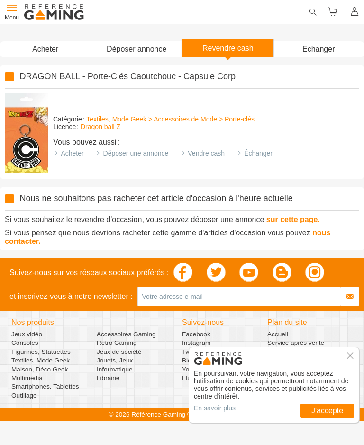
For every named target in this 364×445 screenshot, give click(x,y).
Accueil (277, 334)
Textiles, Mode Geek (40, 360)
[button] (136, 49)
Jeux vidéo (26, 334)
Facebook (196, 334)
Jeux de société (119, 351)
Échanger (258, 153)
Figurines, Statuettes (41, 351)
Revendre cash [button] (228, 48)
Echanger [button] (318, 49)
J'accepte (327, 411)
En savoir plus (215, 408)
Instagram (196, 342)
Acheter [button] (45, 49)
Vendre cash (206, 153)
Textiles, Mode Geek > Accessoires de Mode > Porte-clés (170, 119)
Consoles (24, 342)
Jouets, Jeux (115, 360)
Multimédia (27, 377)
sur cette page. (293, 219)
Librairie (108, 377)
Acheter (72, 153)
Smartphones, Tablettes (45, 386)
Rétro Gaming (117, 342)
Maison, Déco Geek (39, 369)
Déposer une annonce (136, 153)
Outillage (24, 395)
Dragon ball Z (100, 126)
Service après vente (295, 342)
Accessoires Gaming (126, 334)
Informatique (115, 369)
